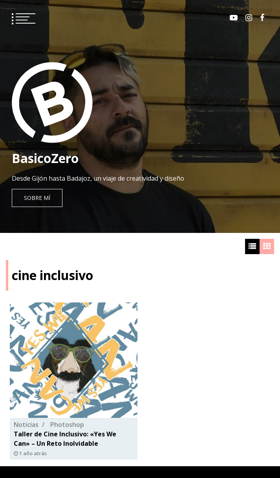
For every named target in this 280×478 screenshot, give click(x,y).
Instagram (249, 18)
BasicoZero (45, 158)
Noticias (26, 424)
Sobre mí (37, 197)
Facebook (262, 18)
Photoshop (67, 424)
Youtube (234, 18)
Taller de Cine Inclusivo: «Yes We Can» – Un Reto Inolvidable (65, 439)
